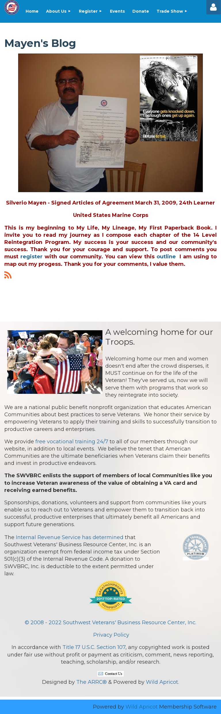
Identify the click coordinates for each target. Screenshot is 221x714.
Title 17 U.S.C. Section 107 (93, 647)
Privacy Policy (111, 635)
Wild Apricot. (162, 682)
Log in (213, 7)
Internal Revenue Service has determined (69, 537)
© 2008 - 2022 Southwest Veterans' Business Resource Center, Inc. (110, 622)
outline (166, 256)
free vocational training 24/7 (71, 441)
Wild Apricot (141, 707)
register (31, 256)
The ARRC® (91, 682)
